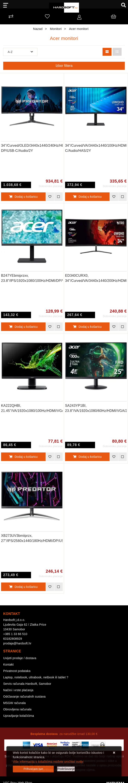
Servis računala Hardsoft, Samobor (27, 683)
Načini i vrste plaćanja (18, 690)
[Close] (33, 769)
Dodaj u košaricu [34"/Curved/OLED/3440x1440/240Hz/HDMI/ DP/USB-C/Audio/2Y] (23, 196)
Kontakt (8, 664)
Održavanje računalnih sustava (24, 696)
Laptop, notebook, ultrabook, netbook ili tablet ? (35, 677)
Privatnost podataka (17, 671)
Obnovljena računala (17, 709)
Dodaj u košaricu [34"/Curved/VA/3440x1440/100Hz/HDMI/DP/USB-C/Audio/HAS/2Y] (87, 196)
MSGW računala (14, 703)
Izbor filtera (63, 65)
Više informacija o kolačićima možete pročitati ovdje (48, 761)
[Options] (66, 769)
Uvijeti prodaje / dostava (19, 658)
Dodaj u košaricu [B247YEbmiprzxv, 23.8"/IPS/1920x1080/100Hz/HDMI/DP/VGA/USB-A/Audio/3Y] (23, 326)
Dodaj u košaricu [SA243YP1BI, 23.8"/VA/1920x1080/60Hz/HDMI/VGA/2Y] (87, 456)
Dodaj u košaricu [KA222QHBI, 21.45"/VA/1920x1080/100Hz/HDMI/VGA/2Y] (23, 456)
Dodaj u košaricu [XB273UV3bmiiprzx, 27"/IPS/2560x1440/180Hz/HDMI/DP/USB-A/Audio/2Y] (23, 586)
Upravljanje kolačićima (18, 715)
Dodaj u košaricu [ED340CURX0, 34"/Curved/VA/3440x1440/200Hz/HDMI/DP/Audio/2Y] (87, 326)
